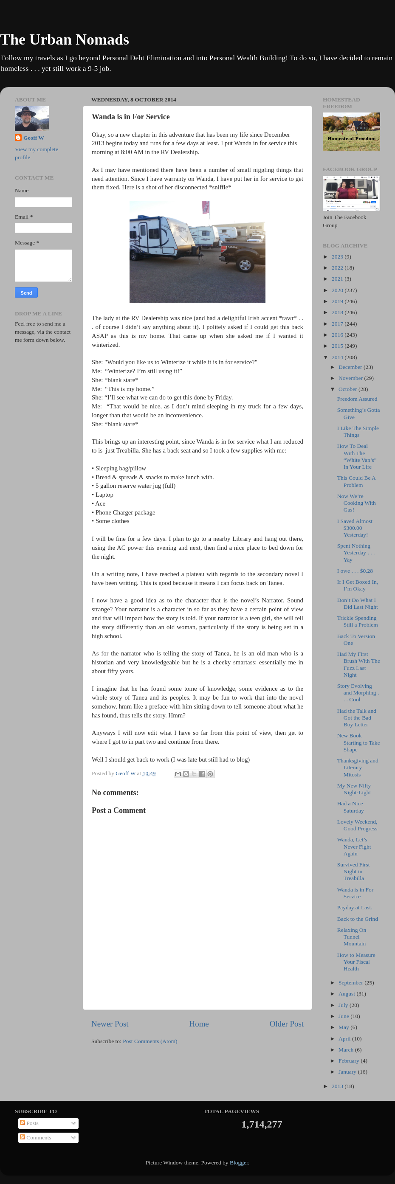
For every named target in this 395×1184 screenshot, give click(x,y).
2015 (338, 346)
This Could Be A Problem (356, 481)
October (348, 389)
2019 (338, 301)
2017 (338, 324)
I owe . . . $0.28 (355, 571)
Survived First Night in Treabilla (353, 871)
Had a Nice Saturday (350, 806)
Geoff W (33, 138)
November (351, 378)
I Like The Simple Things (358, 431)
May (344, 1027)
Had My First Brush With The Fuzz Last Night (358, 664)
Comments (35, 1137)
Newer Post (110, 1023)
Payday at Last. (354, 907)
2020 (338, 290)
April (345, 1038)
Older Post (287, 1023)
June (344, 1016)
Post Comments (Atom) (150, 1041)
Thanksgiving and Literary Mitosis (357, 767)
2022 (338, 267)
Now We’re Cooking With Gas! (356, 503)
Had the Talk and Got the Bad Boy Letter (356, 718)
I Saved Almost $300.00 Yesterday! (354, 528)
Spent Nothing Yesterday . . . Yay (356, 552)
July (344, 1005)
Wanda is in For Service (355, 893)
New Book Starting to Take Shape (358, 742)
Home (199, 1023)
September (351, 982)
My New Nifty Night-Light (354, 789)
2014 (338, 357)
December (351, 367)
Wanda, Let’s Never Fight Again (354, 846)
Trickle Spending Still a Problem (357, 621)
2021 (338, 279)
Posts (29, 1123)
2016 (338, 335)
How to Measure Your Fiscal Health (356, 962)
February (350, 1060)
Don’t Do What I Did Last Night (357, 603)
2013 (338, 1086)
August (347, 993)
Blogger (239, 1162)
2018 (338, 312)
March (347, 1049)
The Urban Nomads (64, 39)
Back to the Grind (357, 919)
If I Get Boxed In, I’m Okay (357, 585)
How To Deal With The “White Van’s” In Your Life (357, 456)
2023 (338, 256)
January (348, 1072)
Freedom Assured (357, 399)
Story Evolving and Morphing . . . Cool (358, 693)
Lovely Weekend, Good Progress (357, 825)
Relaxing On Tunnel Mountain (352, 937)
